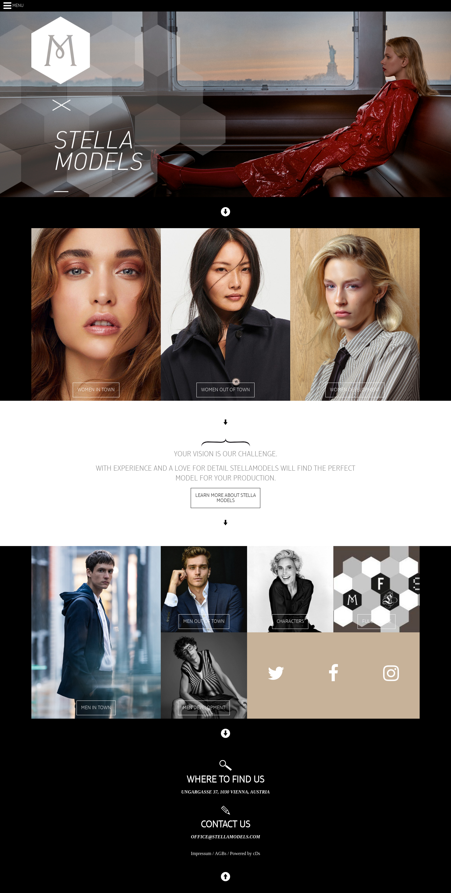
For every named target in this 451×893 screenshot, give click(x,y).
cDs (256, 853)
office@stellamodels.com (225, 836)
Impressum (201, 853)
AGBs (220, 853)
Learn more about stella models (225, 498)
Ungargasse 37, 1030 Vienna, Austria (225, 791)
